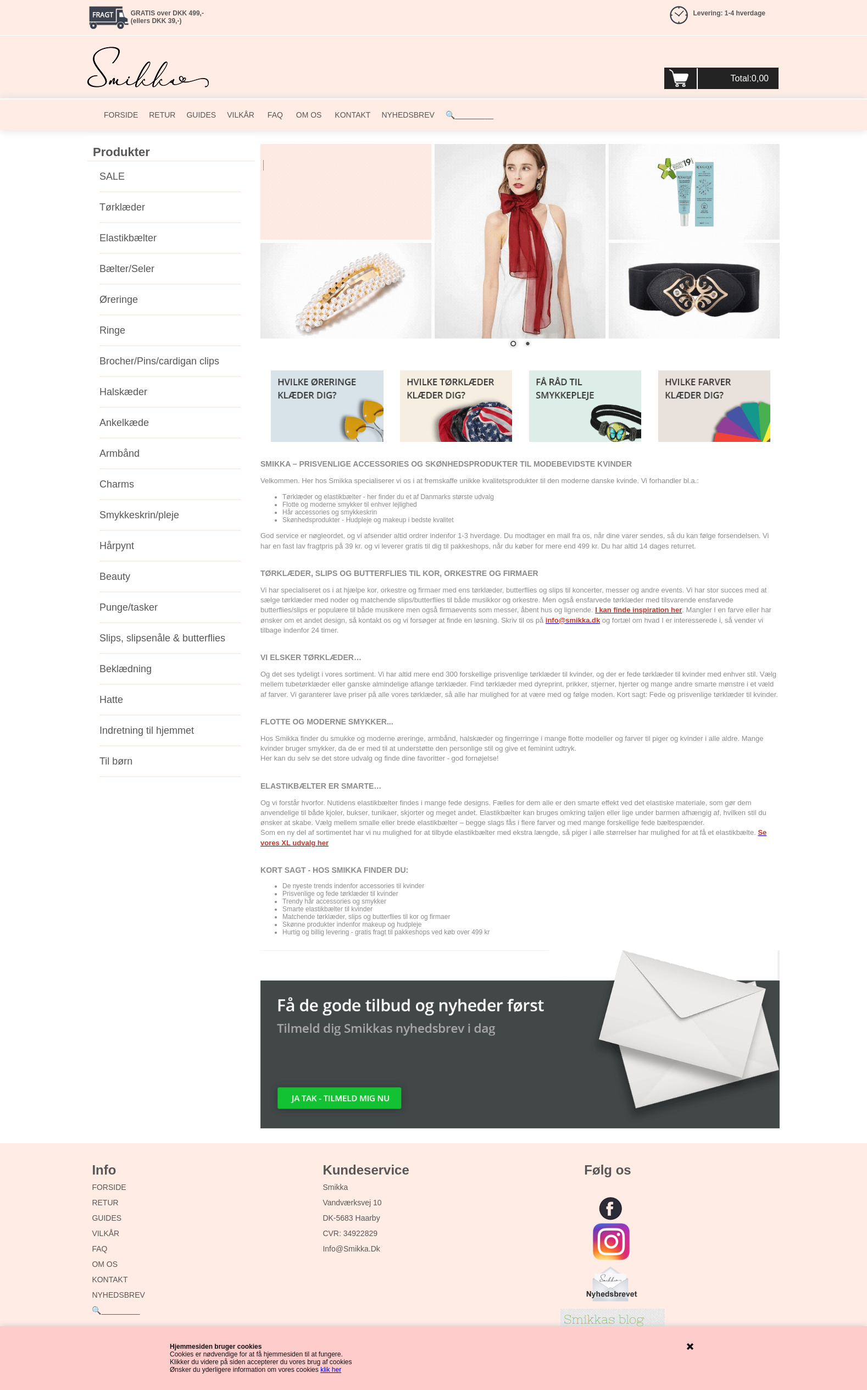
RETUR (162, 114)
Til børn (115, 761)
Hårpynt (116, 545)
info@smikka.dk (351, 1248)
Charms (116, 484)
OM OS (308, 114)
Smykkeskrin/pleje (139, 515)
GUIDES (201, 114)
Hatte (111, 699)
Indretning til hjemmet (146, 730)
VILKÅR (240, 114)
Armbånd (119, 453)
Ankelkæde (124, 422)
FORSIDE (121, 114)
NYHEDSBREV (407, 114)
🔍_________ (469, 114)
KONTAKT (351, 114)
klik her (330, 1370)
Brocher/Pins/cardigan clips (159, 361)
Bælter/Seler (126, 268)
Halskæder (123, 391)
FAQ (274, 114)
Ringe (112, 330)
